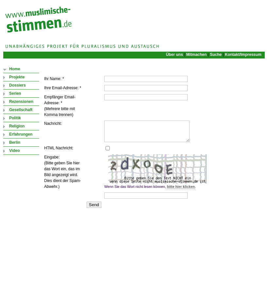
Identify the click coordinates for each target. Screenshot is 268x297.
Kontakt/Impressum (243, 54)
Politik (15, 118)
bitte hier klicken (181, 190)
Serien (15, 93)
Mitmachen (196, 54)
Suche (216, 54)
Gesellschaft (20, 109)
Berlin (14, 142)
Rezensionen (21, 101)
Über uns (174, 54)
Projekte (17, 77)
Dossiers (17, 85)
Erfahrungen (20, 134)
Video (14, 150)
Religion (17, 126)
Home (14, 69)
